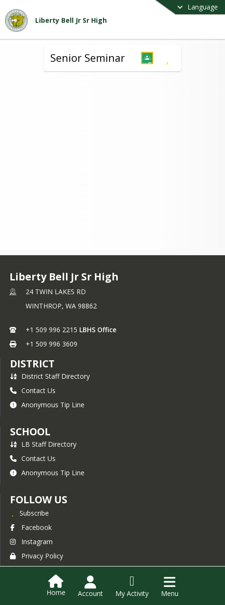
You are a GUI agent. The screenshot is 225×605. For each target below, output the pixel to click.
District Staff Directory (50, 376)
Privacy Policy (36, 555)
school (30, 431)
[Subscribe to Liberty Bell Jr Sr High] (29, 513)
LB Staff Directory (43, 444)
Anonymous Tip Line (47, 404)
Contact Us (33, 390)
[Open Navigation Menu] (169, 586)
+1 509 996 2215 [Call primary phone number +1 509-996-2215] (51, 329)
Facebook (31, 527)
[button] (147, 58)
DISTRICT (32, 363)
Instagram (31, 541)
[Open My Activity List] (132, 586)
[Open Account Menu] (90, 586)
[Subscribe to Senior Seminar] (167, 58)
